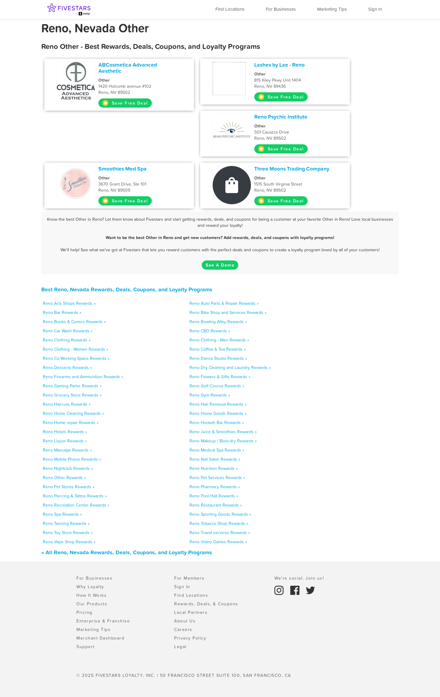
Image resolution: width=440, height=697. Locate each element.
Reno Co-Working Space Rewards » (76, 358)
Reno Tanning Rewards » (66, 523)
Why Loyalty (90, 587)
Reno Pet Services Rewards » (217, 477)
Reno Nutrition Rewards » (213, 468)
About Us (185, 621)
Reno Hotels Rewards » (65, 432)
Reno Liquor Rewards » (65, 441)
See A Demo (220, 265)
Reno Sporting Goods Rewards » (220, 514)
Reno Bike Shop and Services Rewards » (227, 312)
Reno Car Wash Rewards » (68, 331)
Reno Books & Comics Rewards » (74, 322)
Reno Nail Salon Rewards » (214, 459)
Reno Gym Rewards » (209, 395)
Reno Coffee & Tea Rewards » (217, 349)
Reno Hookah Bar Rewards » (216, 422)
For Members (189, 578)
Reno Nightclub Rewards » (68, 468)
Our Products (91, 604)
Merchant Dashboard (100, 638)
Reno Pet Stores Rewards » (68, 487)
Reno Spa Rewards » (62, 514)
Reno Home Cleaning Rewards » (73, 413)
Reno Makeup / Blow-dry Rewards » (223, 441)
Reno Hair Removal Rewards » (218, 404)
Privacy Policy (190, 638)
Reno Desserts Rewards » (67, 367)
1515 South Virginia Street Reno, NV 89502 (295, 184)
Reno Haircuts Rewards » (66, 404)
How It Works (91, 595)
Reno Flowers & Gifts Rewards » (219, 377)
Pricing (84, 612)
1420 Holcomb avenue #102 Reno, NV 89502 (139, 86)
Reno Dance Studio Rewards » (218, 358)
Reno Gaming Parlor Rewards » (72, 386)
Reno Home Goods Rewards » (218, 413)
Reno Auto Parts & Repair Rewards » (223, 303)
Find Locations (229, 9)
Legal (180, 647)
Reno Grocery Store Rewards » (72, 395)
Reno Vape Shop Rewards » (69, 542)
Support (85, 647)
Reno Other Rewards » (64, 477)
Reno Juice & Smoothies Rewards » (223, 432)
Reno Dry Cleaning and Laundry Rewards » (230, 367)
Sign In (375, 9)
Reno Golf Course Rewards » (216, 386)
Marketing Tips (332, 9)
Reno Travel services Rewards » (219, 532)
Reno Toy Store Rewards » (68, 532)
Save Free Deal (125, 103)
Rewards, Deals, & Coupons (206, 604)
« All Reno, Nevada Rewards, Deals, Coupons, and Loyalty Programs (126, 552)
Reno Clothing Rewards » (66, 340)
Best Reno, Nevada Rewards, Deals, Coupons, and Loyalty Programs (126, 289)
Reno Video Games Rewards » (218, 542)
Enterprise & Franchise (103, 621)
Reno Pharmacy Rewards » (214, 487)
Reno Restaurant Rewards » (215, 505)
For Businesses (281, 9)
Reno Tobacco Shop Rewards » (218, 523)
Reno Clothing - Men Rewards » (219, 340)
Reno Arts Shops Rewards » (69, 303)
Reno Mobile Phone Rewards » (72, 459)
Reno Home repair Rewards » (70, 422)
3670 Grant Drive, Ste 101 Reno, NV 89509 (139, 184)
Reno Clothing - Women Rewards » (75, 349)
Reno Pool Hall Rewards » (213, 496)
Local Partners (190, 612)
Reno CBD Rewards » (209, 331)
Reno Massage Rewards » (67, 450)
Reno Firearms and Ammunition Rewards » (83, 377)
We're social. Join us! (299, 578)
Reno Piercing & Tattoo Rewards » (75, 496)
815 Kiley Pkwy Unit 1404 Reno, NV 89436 (295, 80)
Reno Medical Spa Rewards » (216, 450)
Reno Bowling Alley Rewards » (218, 322)
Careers (183, 629)
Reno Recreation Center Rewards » (76, 505)
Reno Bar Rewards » (62, 312)
